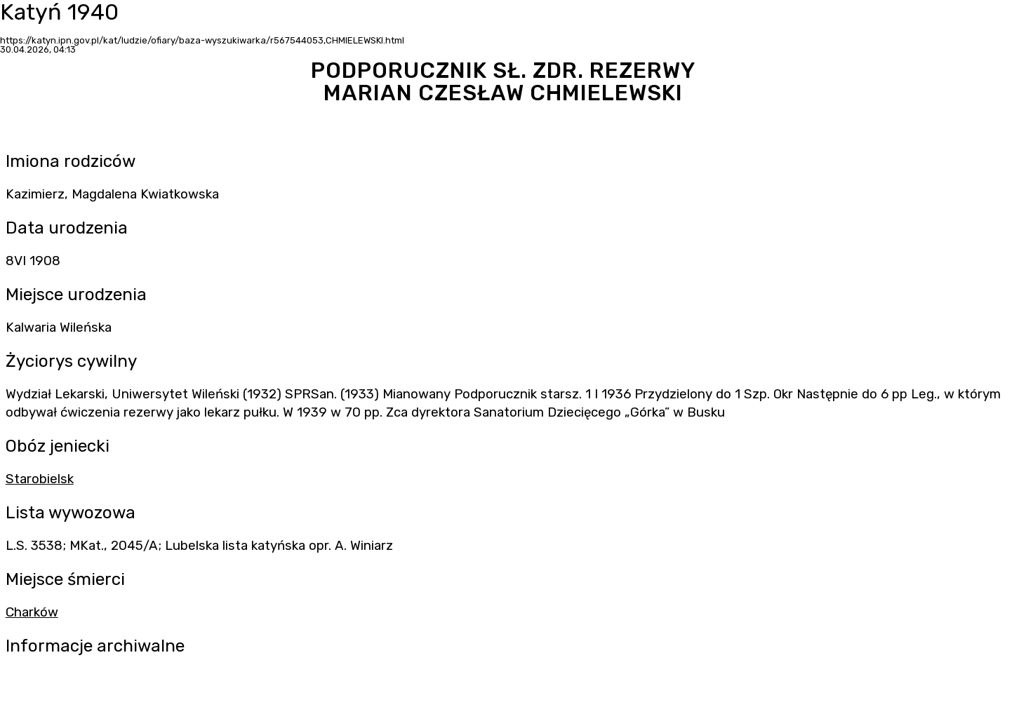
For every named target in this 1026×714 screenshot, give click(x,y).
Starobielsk (40, 479)
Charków (32, 612)
